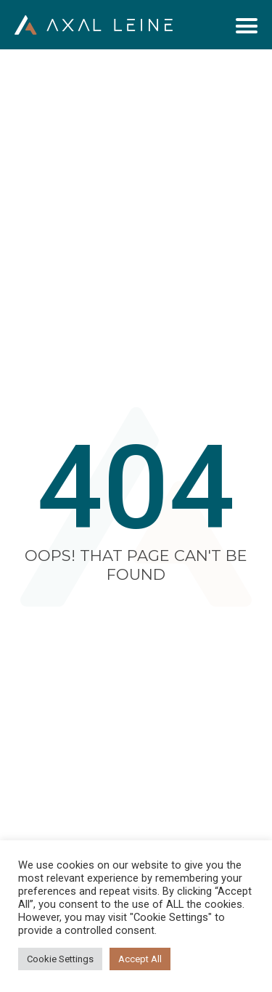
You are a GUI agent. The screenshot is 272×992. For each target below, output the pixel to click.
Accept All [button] (140, 959)
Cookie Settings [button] (60, 959)
